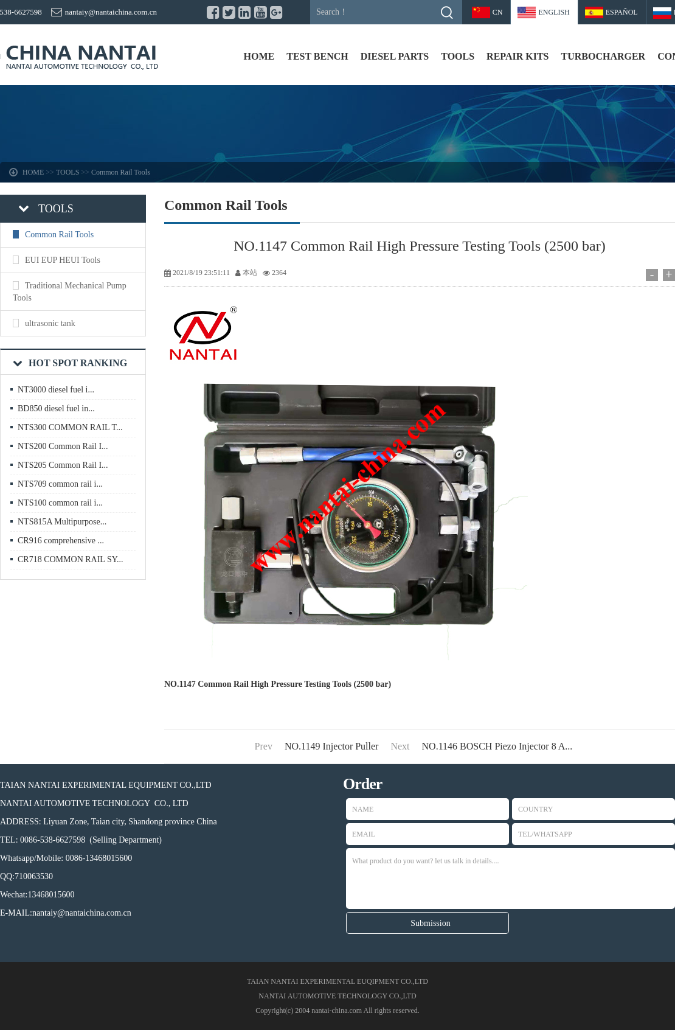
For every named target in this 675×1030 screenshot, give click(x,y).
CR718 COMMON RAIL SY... (70, 559)
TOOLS (457, 56)
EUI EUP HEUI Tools (62, 260)
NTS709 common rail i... (60, 484)
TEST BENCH (317, 56)
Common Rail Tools (120, 172)
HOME (259, 56)
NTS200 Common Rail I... (63, 446)
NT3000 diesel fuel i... (56, 389)
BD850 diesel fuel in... (56, 408)
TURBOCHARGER (603, 56)
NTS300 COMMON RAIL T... (70, 427)
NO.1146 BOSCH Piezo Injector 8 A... (497, 746)
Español (622, 12)
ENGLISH (553, 12)
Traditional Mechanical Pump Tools (69, 291)
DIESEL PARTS (395, 56)
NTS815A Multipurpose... (62, 521)
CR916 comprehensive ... (61, 540)
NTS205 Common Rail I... (63, 465)
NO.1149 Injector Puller (331, 746)
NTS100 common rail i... (60, 502)
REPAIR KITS (517, 56)
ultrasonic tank (50, 323)
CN (498, 12)
